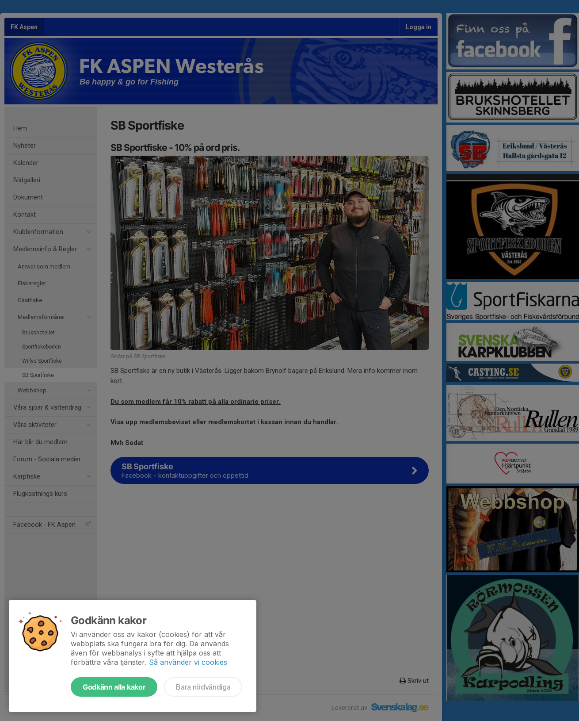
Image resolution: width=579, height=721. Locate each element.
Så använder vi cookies (188, 662)
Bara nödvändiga (203, 687)
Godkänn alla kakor (114, 687)
